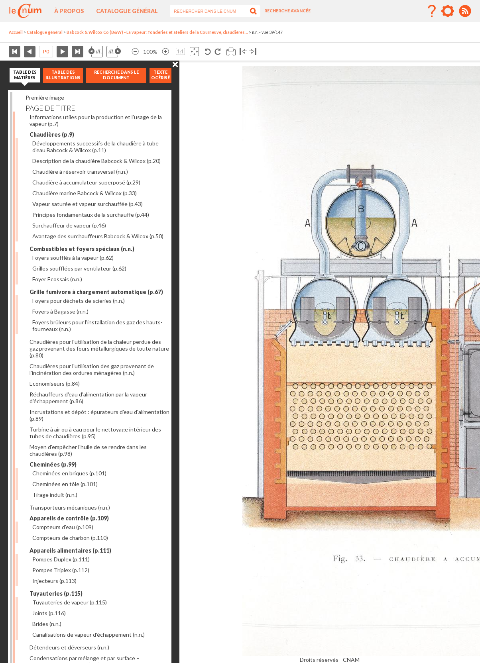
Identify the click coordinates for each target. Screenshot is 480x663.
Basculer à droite (252, 51)
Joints (49, 613)
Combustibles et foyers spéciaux (82, 248)
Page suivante (62, 51)
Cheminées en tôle (65, 484)
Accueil (16, 32)
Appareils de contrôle (69, 518)
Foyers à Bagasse (60, 311)
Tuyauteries (56, 593)
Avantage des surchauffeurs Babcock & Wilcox (97, 236)
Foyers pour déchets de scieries (78, 300)
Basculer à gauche (243, 51)
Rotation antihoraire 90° (208, 51)
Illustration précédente (96, 51)
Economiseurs (55, 383)
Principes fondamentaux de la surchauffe (90, 214)
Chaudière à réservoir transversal (80, 171)
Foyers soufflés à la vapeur (73, 257)
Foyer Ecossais (57, 279)
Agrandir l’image (165, 51)
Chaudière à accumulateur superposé (86, 182)
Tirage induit (54, 494)
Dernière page (77, 51)
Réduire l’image (135, 51)
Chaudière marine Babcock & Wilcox (84, 193)
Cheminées (53, 464)
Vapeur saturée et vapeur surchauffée (87, 203)
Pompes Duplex (61, 559)
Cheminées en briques (69, 473)
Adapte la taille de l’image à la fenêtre (194, 51)
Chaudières (52, 134)
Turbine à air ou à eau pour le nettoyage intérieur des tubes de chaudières (95, 432)
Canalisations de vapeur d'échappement (88, 634)
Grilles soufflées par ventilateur (79, 268)
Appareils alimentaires (70, 550)
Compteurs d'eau (62, 527)
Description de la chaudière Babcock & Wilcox (96, 160)
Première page (14, 51)
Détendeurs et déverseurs (69, 647)
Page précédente (29, 51)
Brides (46, 623)
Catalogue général (127, 11)
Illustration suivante (113, 51)
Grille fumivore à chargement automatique (96, 291)
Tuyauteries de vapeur (69, 602)
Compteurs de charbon (70, 537)
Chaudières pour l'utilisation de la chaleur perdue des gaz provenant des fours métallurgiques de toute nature (99, 348)
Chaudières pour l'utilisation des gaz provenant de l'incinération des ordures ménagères (92, 369)
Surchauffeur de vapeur (69, 225)
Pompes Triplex (60, 570)
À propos (69, 11)
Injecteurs (54, 580)
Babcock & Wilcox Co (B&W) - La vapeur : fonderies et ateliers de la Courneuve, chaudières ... (157, 32)
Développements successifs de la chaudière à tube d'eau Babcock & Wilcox (95, 146)
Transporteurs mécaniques (70, 507)
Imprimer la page (231, 51)
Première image (45, 97)
